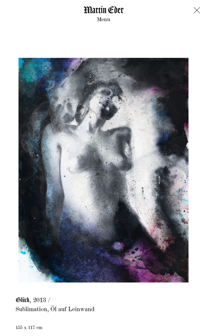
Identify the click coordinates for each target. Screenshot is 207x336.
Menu (103, 20)
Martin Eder (103, 10)
